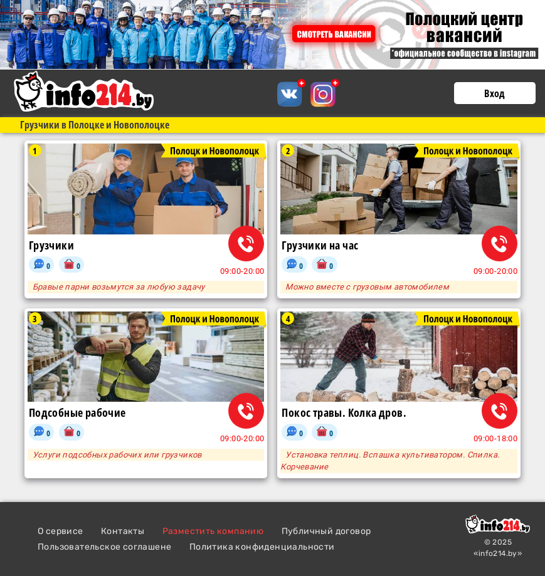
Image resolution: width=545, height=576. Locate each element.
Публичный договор (326, 531)
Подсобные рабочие (77, 413)
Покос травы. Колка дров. (344, 413)
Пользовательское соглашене (104, 547)
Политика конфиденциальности (262, 547)
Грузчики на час (320, 245)
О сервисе (60, 531)
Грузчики (51, 245)
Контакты (122, 531)
